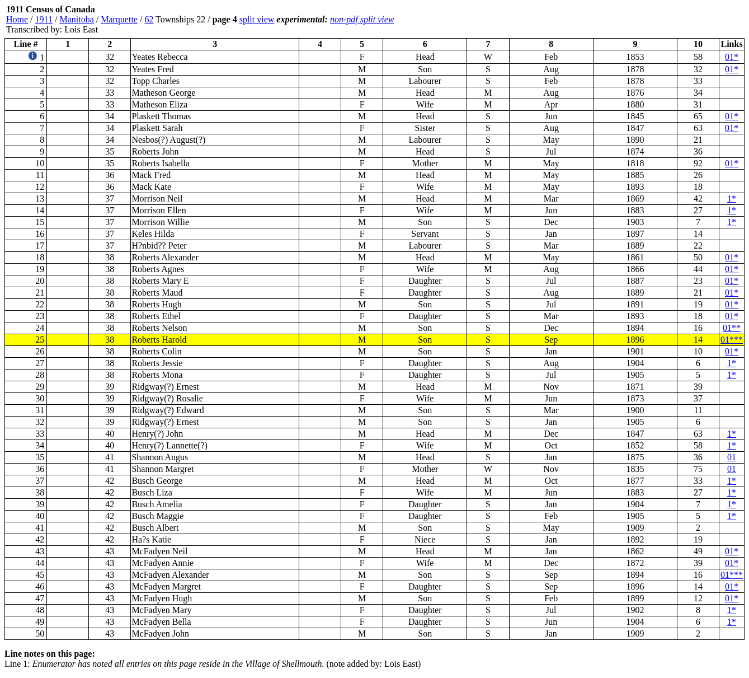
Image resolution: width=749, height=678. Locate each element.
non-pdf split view (362, 19)
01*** (731, 339)
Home (17, 19)
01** (732, 328)
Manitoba (76, 19)
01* (731, 57)
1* (731, 198)
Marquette (119, 19)
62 (148, 19)
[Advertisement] (677, 19)
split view (257, 19)
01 (731, 457)
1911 (44, 19)
